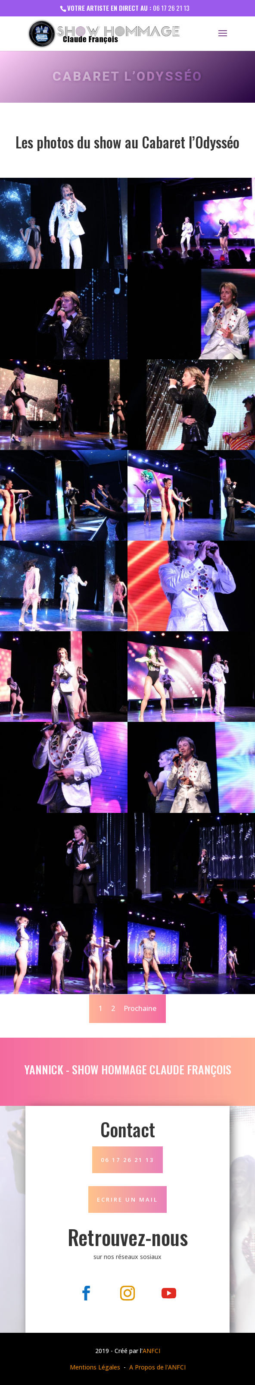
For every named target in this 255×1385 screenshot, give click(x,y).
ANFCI (151, 1351)
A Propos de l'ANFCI (157, 1367)
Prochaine (140, 1008)
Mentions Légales (95, 1367)
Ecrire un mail (127, 1199)
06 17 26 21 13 (171, 8)
